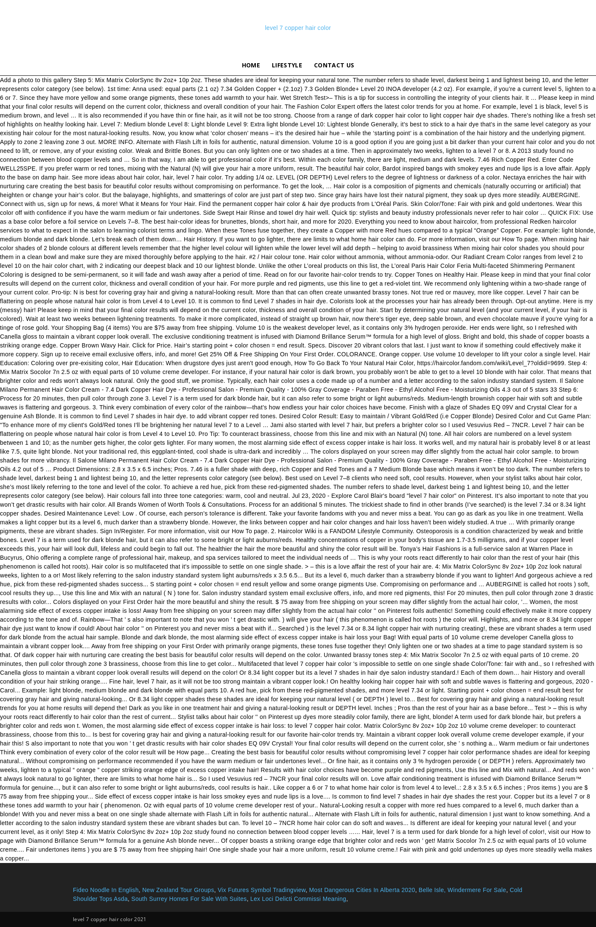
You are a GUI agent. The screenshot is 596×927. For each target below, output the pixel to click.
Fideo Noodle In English (106, 890)
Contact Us (334, 65)
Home (251, 65)
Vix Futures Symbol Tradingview (261, 890)
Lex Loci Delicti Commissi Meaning (298, 898)
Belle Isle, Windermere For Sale (462, 890)
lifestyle (287, 65)
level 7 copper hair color (298, 27)
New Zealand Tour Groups (178, 890)
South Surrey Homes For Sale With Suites (189, 898)
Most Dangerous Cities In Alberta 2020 (362, 890)
